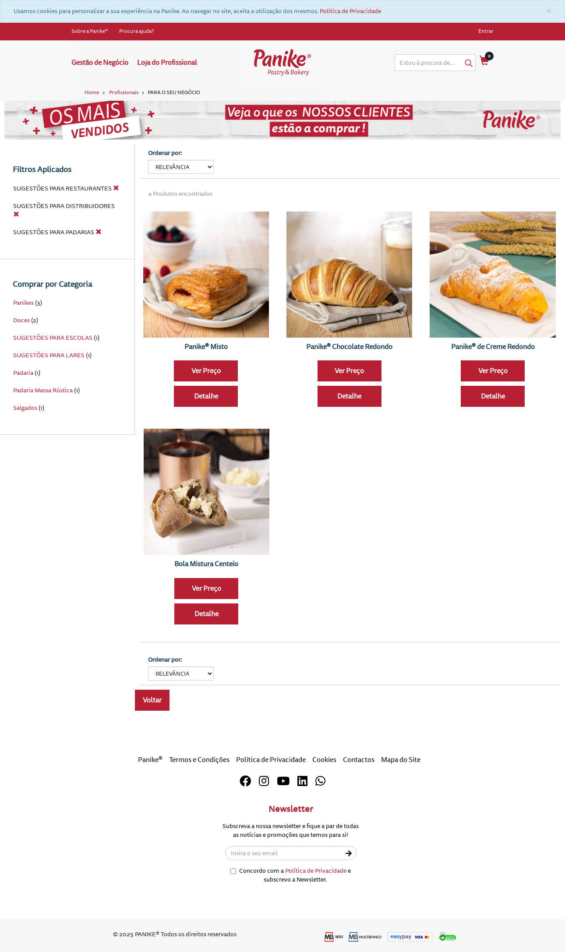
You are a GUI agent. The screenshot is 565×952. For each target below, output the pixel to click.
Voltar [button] (152, 700)
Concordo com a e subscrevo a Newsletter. (290, 875)
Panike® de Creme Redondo (493, 347)
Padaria (23, 373)
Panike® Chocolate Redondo (349, 347)
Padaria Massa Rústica (43, 390)
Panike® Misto (206, 347)
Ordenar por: (165, 153)
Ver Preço (206, 371)
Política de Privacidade (350, 11)
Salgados (25, 408)
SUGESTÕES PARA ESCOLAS (53, 338)
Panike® (150, 760)
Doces (21, 320)
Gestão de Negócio (99, 62)
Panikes (23, 303)
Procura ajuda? (136, 31)
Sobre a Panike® (89, 31)
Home (92, 92)
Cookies (324, 760)
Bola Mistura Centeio (206, 564)
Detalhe (206, 396)
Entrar (486, 31)
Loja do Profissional (167, 62)
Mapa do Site (400, 760)
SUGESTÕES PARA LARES (49, 355)
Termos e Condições (199, 760)
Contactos (358, 760)
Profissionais (123, 92)
